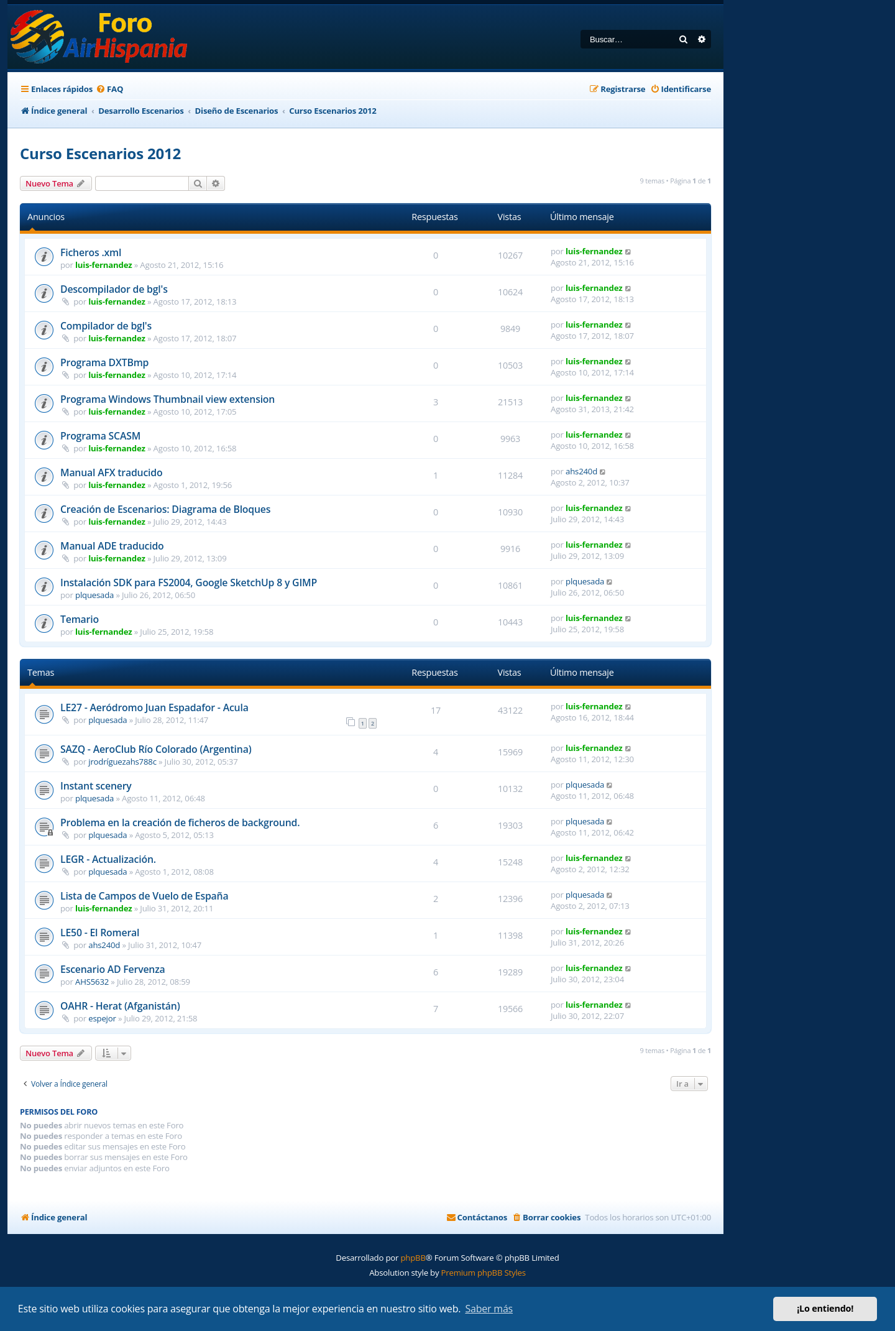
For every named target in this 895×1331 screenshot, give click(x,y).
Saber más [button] (489, 1308)
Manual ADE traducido (112, 546)
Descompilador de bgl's (114, 289)
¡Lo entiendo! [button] (825, 1308)
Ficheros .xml (90, 252)
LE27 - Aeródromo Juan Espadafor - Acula (154, 707)
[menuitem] (109, 89)
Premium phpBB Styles (483, 1272)
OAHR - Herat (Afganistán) (120, 1006)
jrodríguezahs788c (122, 761)
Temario (79, 619)
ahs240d (581, 471)
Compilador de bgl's (106, 326)
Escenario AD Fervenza (112, 969)
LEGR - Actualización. (108, 859)
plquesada (94, 595)
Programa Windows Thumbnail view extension (167, 399)
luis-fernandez (103, 264)
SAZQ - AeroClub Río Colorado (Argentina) (155, 749)
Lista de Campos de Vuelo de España (144, 896)
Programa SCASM (100, 436)
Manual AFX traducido (111, 472)
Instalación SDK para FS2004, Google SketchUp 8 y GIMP (188, 582)
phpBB (412, 1257)
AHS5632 (92, 981)
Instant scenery (96, 786)
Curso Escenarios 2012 (100, 153)
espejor (102, 1018)
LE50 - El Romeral (99, 932)
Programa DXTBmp (104, 362)
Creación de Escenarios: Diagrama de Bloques (165, 509)
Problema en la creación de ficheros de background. (180, 822)
